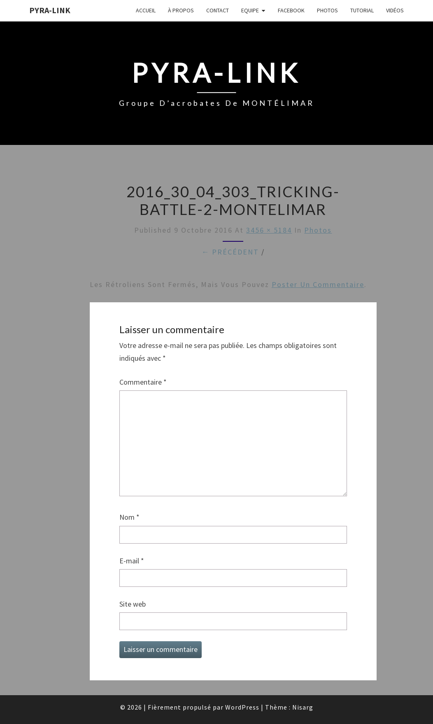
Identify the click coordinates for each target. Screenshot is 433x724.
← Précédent (230, 252)
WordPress (242, 707)
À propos (181, 10)
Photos (327, 10)
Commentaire (143, 382)
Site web (132, 604)
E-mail (131, 560)
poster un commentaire (318, 284)
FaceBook (291, 10)
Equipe (250, 10)
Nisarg (302, 707)
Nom (129, 517)
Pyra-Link (49, 10)
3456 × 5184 (269, 230)
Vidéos (395, 10)
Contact (217, 10)
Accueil (146, 10)
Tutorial (362, 10)
